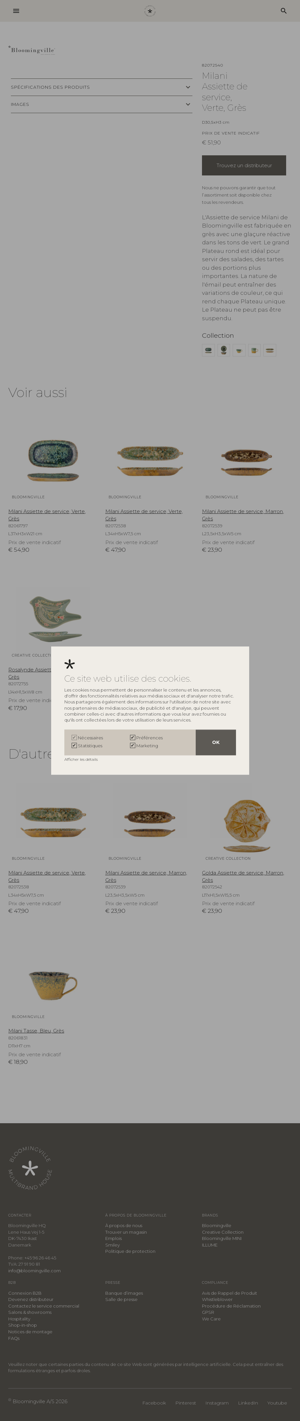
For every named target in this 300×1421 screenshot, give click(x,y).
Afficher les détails (81, 759)
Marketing (147, 745)
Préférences (149, 737)
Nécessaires (90, 737)
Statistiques (90, 745)
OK (215, 742)
